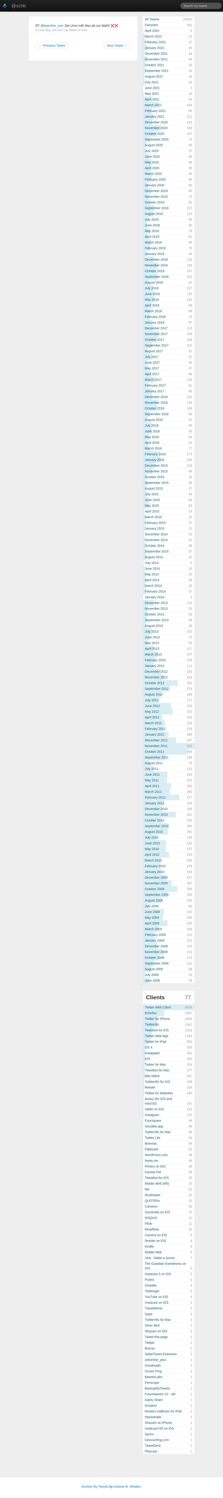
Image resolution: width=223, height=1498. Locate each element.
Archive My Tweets (95, 1486)
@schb (18, 5)
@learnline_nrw (52, 25)
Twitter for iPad (78, 30)
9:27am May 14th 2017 (50, 30)
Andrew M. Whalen (127, 1486)
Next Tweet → (117, 45)
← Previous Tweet (52, 45)
